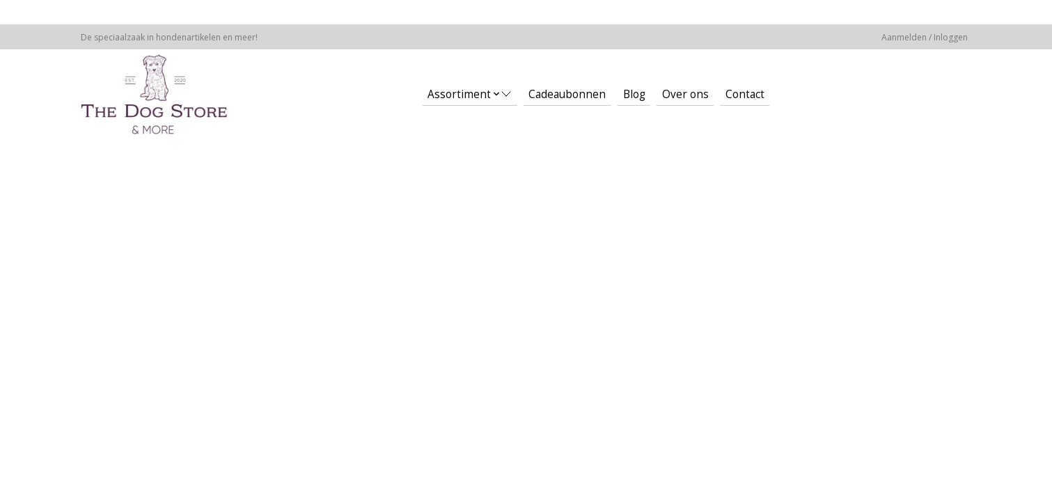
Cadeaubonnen (567, 94)
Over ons (685, 94)
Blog (634, 94)
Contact (744, 94)
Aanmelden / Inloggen (924, 37)
